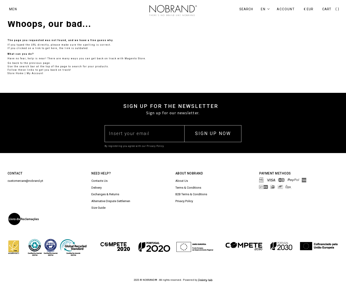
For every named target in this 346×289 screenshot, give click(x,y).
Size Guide (98, 207)
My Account (35, 73)
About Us (181, 180)
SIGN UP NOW (213, 133)
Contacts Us (99, 180)
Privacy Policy (184, 201)
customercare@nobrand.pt (25, 180)
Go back (13, 63)
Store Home (16, 73)
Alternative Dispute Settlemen (110, 201)
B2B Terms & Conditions (191, 194)
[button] (266, 9)
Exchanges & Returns (105, 194)
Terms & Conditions (188, 187)
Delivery (96, 187)
